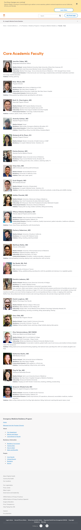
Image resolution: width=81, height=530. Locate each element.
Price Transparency (8, 504)
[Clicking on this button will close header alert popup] (76, 4)
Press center (6, 487)
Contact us (37, 522)
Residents (10, 461)
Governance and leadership (11, 492)
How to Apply (11, 448)
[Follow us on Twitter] (44, 525)
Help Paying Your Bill (9, 507)
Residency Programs (34, 25)
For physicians (7, 513)
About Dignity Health (9, 476)
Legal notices (9, 520)
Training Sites (11, 445)
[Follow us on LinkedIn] (48, 526)
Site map (43, 522)
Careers (5, 511)
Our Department (12, 432)
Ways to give (6, 490)
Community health (8, 478)
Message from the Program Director (13, 425)
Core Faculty (10, 457)
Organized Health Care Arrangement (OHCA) (55, 520)
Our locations (7, 481)
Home (5, 25)
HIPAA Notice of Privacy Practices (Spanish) (15, 499)
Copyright (71, 520)
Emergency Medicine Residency (49, 25)
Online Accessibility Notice (35, 520)
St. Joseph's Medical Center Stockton (13, 21)
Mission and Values (12, 434)
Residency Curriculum (13, 443)
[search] (60, 15)
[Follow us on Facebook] (39, 526)
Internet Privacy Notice (20, 520)
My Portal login (71, 15)
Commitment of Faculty (14, 436)
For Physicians (24, 25)
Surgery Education (8, 502)
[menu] (4, 16)
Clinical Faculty (11, 459)
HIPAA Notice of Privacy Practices (13, 497)
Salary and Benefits (12, 450)
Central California (13, 25)
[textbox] (50, 16)
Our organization (8, 485)
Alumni (9, 463)
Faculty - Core (62, 25)
